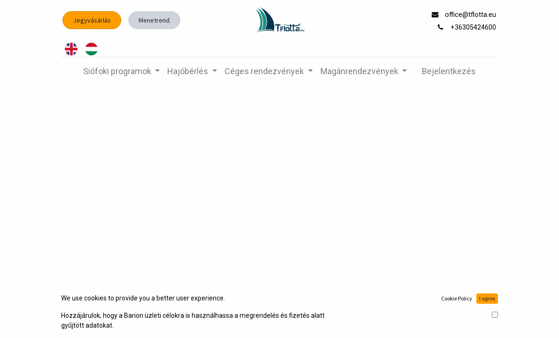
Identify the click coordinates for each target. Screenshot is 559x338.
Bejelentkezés (449, 71)
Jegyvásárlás (92, 20)
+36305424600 (474, 27)
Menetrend (154, 20)
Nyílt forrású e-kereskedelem (455, 320)
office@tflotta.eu (471, 15)
